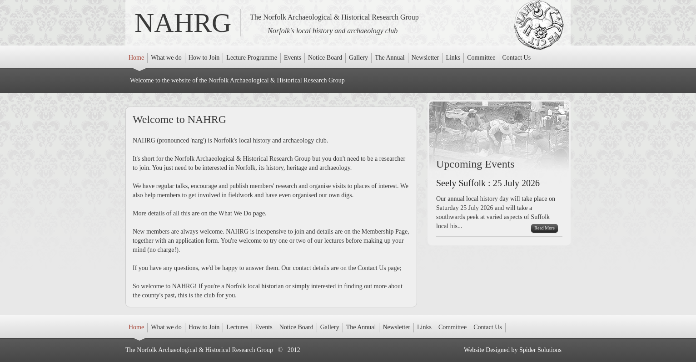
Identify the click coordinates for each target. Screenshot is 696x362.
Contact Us (516, 58)
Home (137, 58)
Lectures (237, 328)
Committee (481, 58)
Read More (544, 227)
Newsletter (425, 58)
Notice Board (325, 58)
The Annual (390, 58)
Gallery (358, 58)
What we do (166, 58)
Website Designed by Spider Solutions (513, 350)
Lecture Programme (251, 58)
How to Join (204, 58)
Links (454, 58)
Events (293, 58)
